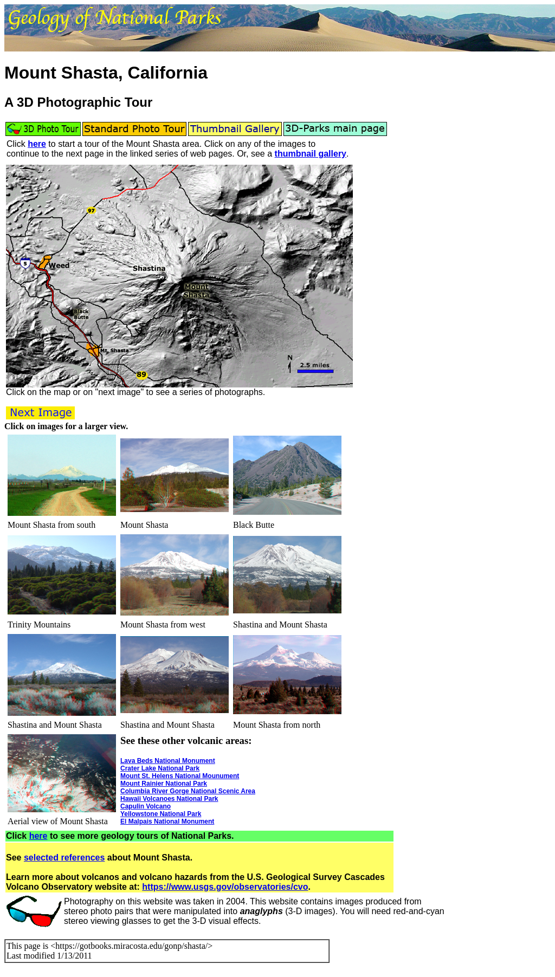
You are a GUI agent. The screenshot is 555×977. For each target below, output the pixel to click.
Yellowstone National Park (160, 814)
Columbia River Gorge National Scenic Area (187, 791)
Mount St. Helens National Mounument (179, 776)
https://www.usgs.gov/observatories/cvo (225, 886)
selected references (64, 857)
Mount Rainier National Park (163, 783)
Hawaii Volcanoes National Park (169, 799)
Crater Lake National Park (159, 768)
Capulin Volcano (145, 806)
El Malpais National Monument (167, 821)
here (37, 143)
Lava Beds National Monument (167, 761)
